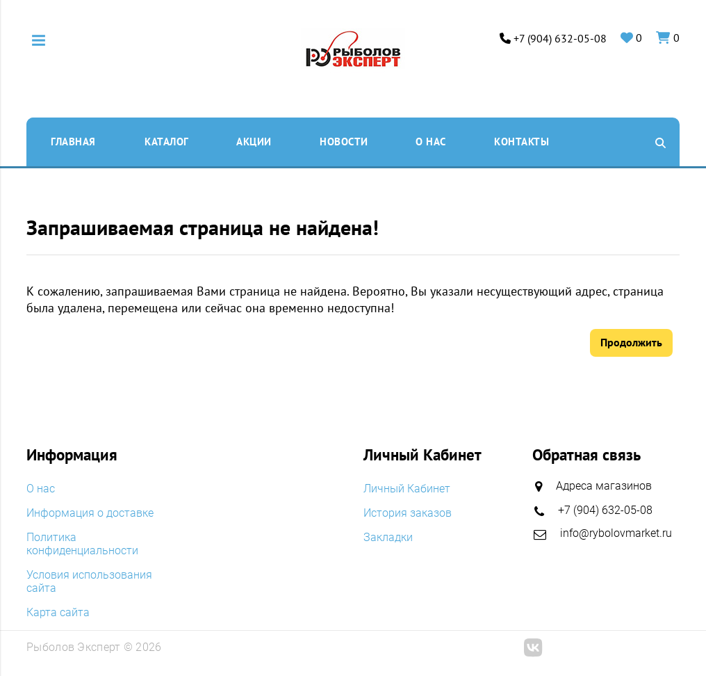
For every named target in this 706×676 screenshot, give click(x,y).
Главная (73, 141)
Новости (344, 141)
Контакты (521, 141)
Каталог (167, 141)
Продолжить (631, 342)
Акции (254, 141)
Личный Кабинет (406, 488)
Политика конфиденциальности (82, 544)
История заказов (407, 513)
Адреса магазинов (604, 485)
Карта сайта (58, 612)
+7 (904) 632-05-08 (560, 38)
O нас (431, 141)
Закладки (388, 537)
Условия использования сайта (89, 581)
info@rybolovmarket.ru (616, 533)
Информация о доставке (90, 513)
